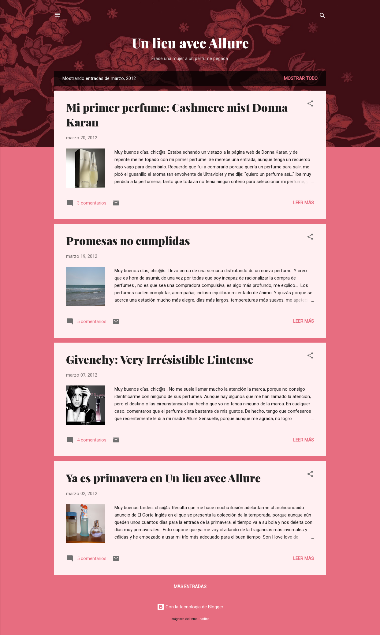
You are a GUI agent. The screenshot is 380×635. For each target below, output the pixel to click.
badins (204, 619)
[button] (310, 104)
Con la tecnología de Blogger (190, 607)
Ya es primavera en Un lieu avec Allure (163, 477)
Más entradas (190, 586)
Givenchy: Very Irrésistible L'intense (159, 359)
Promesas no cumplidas (128, 240)
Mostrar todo (301, 78)
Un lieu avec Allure (190, 43)
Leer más (303, 202)
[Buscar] (322, 16)
